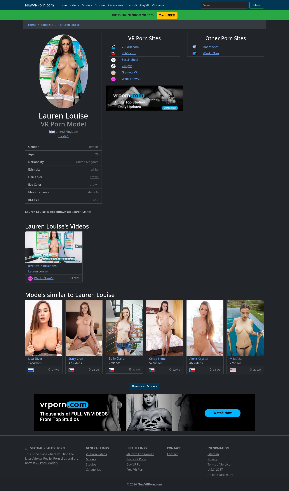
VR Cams (158, 5)
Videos (74, 5)
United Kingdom (87, 162)
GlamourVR (129, 72)
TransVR (131, 5)
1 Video (63, 136)
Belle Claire (116, 358)
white (95, 169)
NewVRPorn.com (39, 5)
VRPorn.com (130, 47)
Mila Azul (236, 359)
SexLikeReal (130, 60)
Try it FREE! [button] (167, 15)
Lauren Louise (38, 271)
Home (62, 5)
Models (87, 5)
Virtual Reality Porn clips (50, 458)
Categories (115, 5)
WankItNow (211, 53)
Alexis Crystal (198, 359)
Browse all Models (144, 386)
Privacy (212, 459)
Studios (100, 5)
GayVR (144, 5)
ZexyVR (127, 66)
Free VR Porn (135, 470)
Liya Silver (35, 359)
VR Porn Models (47, 463)
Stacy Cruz (76, 359)
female (94, 147)
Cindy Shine (157, 359)
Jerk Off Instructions (42, 266)
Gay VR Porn (135, 464)
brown (94, 177)
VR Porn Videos (96, 454)
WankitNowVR (131, 79)
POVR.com (129, 53)
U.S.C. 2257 (215, 470)
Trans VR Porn (136, 459)
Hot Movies (210, 47)
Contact (172, 454)
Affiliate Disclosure (220, 475)
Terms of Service (219, 464)
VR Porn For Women (140, 454)
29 (97, 154)
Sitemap (213, 454)
